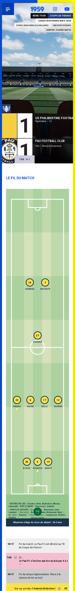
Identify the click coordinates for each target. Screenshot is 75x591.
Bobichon (47, 503)
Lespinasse (51, 515)
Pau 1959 (14, 8)
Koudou (31, 503)
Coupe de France (60, 15)
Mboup (56, 503)
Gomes (12, 517)
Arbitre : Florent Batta (58, 30)
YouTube (67, 9)
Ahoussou (40, 506)
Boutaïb (34, 512)
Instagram (55, 9)
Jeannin (50, 506)
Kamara (22, 515)
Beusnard (48, 509)
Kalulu (42, 512)
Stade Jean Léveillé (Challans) (32, 25)
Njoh (59, 512)
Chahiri (61, 515)
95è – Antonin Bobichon (48, 146)
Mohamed (51, 512)
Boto (38, 503)
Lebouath (13, 506)
